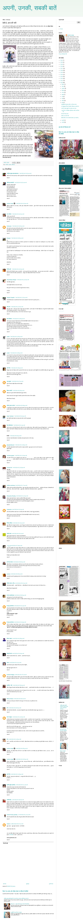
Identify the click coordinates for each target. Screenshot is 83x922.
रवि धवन (8, 306)
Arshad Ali (9, 467)
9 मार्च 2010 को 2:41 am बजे (15, 662)
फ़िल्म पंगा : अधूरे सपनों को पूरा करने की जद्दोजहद (20, 904)
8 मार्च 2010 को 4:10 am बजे (18, 509)
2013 (61, 76)
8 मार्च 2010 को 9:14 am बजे (21, 583)
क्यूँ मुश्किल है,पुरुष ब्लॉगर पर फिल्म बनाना (69, 104)
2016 (61, 70)
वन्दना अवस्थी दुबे (10, 595)
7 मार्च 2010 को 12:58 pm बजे (16, 353)
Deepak (8, 238)
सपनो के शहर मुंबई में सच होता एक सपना (68, 108)
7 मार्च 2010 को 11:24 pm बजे (21, 455)
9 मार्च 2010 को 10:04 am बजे (15, 708)
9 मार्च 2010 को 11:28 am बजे (19, 717)
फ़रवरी (63, 120)
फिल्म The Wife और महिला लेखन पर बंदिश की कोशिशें (15, 891)
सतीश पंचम (9, 533)
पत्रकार (10, 164)
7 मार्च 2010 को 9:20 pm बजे (15, 435)
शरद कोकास (9, 318)
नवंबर (63, 86)
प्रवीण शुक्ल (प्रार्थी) (11, 784)
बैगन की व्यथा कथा (64, 113)
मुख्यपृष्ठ (27, 883)
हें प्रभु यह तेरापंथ (10, 605)
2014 (61, 74)
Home (61, 29)
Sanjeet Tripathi (10, 297)
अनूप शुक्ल (9, 381)
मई (62, 98)
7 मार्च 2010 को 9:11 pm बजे (19, 425)
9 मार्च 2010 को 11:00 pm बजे (17, 774)
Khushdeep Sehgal (11, 279)
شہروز (9, 545)
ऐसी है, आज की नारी (65, 115)
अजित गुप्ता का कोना (11, 405)
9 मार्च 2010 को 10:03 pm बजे (22, 759)
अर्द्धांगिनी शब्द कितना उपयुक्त (16, 912)
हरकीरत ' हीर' (9, 685)
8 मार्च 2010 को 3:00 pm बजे (18, 638)
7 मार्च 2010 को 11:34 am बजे (17, 306)
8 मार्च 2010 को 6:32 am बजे (17, 533)
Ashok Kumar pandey (12, 814)
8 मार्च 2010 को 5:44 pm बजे (18, 653)
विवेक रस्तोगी (9, 390)
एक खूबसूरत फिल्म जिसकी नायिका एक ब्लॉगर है (70, 106)
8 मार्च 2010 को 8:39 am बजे (16, 574)
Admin (8, 823)
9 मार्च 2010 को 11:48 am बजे (15, 739)
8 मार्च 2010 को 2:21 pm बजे (20, 605)
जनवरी (63, 122)
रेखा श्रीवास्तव (10, 425)
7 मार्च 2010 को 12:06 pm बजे (18, 318)
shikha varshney (11, 485)
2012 (61, 78)
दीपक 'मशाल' (9, 638)
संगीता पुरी (9, 269)
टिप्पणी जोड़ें (5, 843)
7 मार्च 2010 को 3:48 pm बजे (17, 368)
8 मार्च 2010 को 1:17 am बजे (21, 485)
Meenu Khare (10, 698)
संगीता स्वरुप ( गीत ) (11, 583)
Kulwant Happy (10, 674)
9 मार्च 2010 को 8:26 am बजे (20, 698)
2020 (61, 62)
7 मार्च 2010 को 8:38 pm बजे (21, 405)
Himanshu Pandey (11, 496)
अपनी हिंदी (11, 834)
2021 (61, 60)
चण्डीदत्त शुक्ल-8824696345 (13, 173)
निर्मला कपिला (9, 523)
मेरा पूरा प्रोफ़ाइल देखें (63, 54)
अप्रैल (63, 100)
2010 (61, 82)
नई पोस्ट (4, 883)
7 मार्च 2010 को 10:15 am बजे (20, 182)
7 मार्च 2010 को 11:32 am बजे (21, 297)
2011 (61, 80)
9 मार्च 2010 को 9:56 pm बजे (21, 748)
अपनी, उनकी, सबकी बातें (30, 8)
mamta (8, 574)
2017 (61, 68)
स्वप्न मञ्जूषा (9, 717)
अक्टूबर (63, 88)
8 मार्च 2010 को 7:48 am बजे (14, 545)
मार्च (62, 102)
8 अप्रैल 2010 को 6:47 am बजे (16, 823)
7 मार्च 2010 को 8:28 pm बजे (18, 390)
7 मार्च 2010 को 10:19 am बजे (22, 203)
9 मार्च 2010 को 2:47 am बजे (21, 674)
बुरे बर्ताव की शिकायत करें (64, 127)
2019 (61, 64)
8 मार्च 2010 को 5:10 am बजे (18, 523)
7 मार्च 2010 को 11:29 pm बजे (18, 467)
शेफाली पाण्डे (9, 653)
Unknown (9, 226)
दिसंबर (63, 84)
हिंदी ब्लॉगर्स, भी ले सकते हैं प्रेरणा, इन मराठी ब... (70, 117)
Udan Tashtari (10, 416)
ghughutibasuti (10, 445)
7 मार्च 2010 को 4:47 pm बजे (17, 381)
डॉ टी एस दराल (10, 562)
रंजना (8, 662)
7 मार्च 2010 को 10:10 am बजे (25, 173)
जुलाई (63, 94)
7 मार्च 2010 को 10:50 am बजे (17, 238)
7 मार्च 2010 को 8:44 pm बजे (20, 416)
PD (7, 708)
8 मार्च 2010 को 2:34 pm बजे (20, 622)
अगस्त (63, 92)
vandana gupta (10, 455)
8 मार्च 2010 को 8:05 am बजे (19, 562)
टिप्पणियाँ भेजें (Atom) (11, 886)
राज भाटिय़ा (9, 214)
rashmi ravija (10, 203)
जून (62, 96)
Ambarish (9, 509)
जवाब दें (8, 177)
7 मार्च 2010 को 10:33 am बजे (18, 226)
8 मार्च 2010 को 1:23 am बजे (22, 496)
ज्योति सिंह (9, 799)
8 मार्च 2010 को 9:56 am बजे (20, 595)
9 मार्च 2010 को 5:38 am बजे (19, 685)
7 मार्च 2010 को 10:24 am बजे (18, 214)
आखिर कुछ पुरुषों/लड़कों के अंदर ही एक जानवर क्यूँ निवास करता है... (16, 898)
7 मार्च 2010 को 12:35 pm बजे (16, 336)
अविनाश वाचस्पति (10, 182)
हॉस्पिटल (13, 164)
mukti (8, 336)
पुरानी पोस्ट (51, 883)
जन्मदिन (6, 164)
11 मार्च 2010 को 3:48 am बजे (17, 799)
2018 (61, 66)
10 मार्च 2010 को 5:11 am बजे (21, 784)
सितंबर (63, 90)
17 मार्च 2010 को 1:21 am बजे (24, 814)
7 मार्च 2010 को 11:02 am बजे (18, 269)
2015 (61, 72)
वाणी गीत (8, 368)
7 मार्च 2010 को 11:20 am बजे (23, 279)
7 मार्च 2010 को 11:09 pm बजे (21, 445)
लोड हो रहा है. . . (62, 311)
